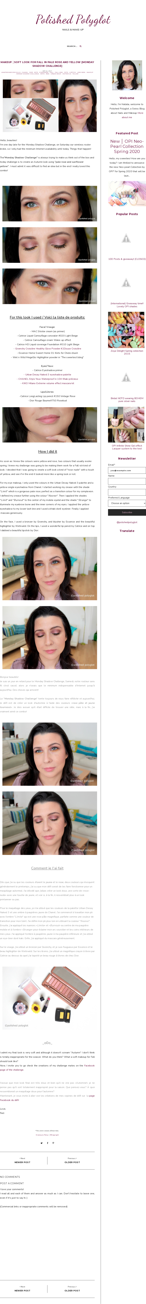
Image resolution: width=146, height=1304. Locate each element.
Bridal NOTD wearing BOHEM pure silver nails (127, 400)
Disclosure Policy (42, 1135)
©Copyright (54, 1135)
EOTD (36, 72)
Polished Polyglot (73, 19)
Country (112, 486)
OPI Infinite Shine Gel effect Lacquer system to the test (127, 447)
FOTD (66, 72)
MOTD (42, 74)
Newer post (22, 1162)
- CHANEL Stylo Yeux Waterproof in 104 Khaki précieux (47, 379)
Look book (81, 72)
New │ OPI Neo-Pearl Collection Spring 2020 (127, 146)
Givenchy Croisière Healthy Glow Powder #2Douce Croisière (48, 348)
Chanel (25, 72)
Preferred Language (119, 497)
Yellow (75, 74)
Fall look (59, 72)
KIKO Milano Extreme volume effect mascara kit (48, 383)
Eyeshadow (43, 72)
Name (111, 475)
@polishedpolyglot (127, 522)
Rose (47, 74)
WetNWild (67, 74)
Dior (31, 72)
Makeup (90, 72)
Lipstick (72, 72)
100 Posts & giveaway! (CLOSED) (127, 259)
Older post (72, 1162)
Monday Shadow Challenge (27, 74)
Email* (111, 464)
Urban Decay (56, 74)
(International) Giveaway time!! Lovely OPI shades (127, 305)
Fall (52, 72)
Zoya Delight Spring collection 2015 (127, 352)
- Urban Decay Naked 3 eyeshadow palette (47, 374)
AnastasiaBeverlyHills (11, 72)
